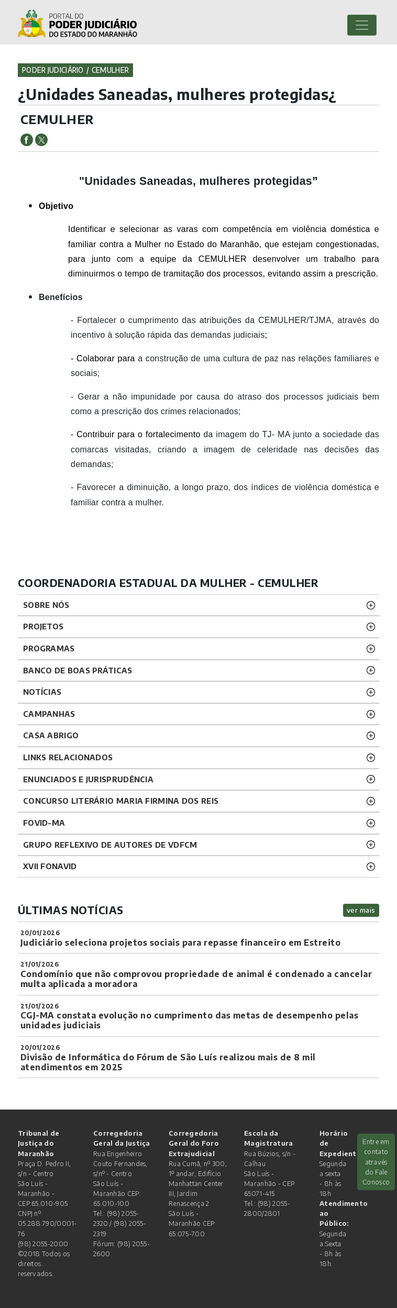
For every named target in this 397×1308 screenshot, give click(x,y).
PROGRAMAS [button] (49, 648)
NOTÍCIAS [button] (42, 691)
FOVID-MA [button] (44, 822)
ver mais (361, 909)
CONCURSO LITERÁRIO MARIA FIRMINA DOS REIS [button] (120, 800)
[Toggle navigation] (362, 25)
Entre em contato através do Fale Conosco (376, 1161)
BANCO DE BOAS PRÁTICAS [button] (78, 670)
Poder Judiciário (53, 69)
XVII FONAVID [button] (50, 866)
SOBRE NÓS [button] (46, 604)
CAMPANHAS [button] (49, 713)
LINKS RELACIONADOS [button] (68, 757)
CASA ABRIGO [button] (51, 735)
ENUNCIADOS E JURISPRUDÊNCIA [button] (88, 779)
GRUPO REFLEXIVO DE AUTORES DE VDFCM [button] (110, 844)
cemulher (110, 69)
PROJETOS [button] (43, 626)
